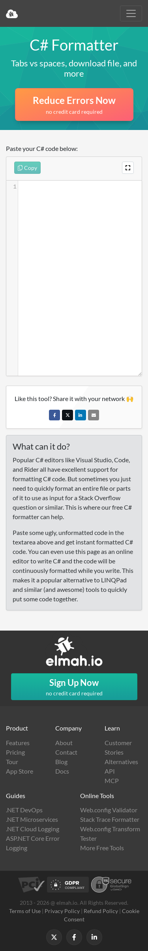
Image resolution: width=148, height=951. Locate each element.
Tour (12, 761)
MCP (112, 780)
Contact (66, 752)
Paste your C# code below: (42, 148)
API (110, 771)
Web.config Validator (108, 810)
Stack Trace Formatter (109, 819)
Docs (62, 771)
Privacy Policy (62, 911)
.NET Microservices (32, 819)
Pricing (15, 752)
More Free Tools (102, 847)
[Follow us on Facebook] (74, 937)
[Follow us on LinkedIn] (94, 937)
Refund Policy (101, 911)
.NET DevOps (24, 810)
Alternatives (121, 761)
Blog (61, 761)
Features (18, 742)
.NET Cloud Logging (32, 828)
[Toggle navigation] (131, 13)
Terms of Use (25, 911)
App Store (19, 771)
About (64, 742)
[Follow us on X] (54, 937)
